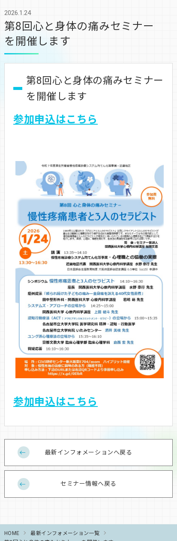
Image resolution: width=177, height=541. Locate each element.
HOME (11, 533)
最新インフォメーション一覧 (64, 533)
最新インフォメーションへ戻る (88, 452)
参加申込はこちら (55, 118)
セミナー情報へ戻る (88, 483)
